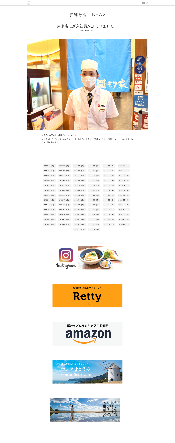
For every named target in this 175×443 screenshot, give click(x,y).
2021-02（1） (94, 210)
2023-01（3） (124, 190)
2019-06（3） (64, 224)
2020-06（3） (94, 214)
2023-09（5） (94, 185)
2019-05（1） (79, 224)
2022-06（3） (49, 200)
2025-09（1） (124, 166)
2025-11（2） (109, 166)
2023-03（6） (94, 190)
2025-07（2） (49, 171)
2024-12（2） (64, 176)
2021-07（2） (109, 205)
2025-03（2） (109, 171)
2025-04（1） (94, 171)
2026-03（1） (64, 166)
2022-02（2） (109, 200)
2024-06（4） (49, 180)
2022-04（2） (79, 200)
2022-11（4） (64, 195)
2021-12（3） (49, 205)
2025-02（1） (124, 171)
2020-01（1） (79, 219)
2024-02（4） (109, 180)
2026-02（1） (79, 166)
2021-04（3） (64, 210)
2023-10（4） (79, 185)
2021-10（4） (79, 205)
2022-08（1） (109, 195)
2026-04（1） (49, 166)
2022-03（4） (94, 200)
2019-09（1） (49, 224)
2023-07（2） (124, 185)
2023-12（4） (49, 185)
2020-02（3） (64, 219)
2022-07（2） (124, 195)
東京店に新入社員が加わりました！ (87, 26)
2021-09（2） (94, 205)
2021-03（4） (79, 210)
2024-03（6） (94, 180)
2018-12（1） (124, 224)
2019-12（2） (94, 219)
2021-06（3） (124, 205)
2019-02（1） (109, 224)
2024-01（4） (124, 180)
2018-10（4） (94, 229)
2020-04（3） (124, 214)
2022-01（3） (124, 200)
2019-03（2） (94, 224)
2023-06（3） (49, 190)
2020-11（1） (49, 214)
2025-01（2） (49, 176)
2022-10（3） (79, 195)
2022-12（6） (49, 195)
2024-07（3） (124, 176)
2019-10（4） (124, 219)
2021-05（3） (49, 210)
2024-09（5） (109, 176)
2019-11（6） (109, 219)
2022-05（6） (64, 200)
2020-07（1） (79, 214)
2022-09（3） (94, 195)
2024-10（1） (94, 176)
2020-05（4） (109, 214)
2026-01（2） (94, 166)
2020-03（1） (49, 219)
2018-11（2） (79, 229)
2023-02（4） (109, 190)
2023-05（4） (64, 190)
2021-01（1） (109, 210)
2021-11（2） (64, 205)
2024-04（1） (79, 180)
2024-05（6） (64, 180)
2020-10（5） (64, 214)
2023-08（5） (109, 185)
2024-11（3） (79, 176)
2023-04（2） (79, 190)
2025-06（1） (64, 171)
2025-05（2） (79, 171)
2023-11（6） (64, 185)
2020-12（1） (124, 210)
